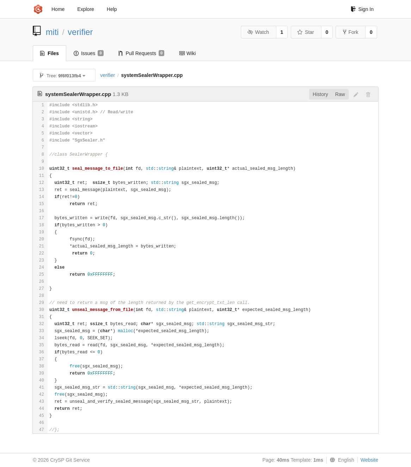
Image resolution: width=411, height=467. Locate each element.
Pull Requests (141, 53)
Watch (258, 32)
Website (369, 460)
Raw (340, 94)
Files (49, 53)
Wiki (187, 53)
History (320, 94)
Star (305, 32)
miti (52, 32)
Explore (85, 9)
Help (112, 9)
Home (58, 9)
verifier (80, 32)
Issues (89, 53)
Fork (350, 32)
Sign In (362, 9)
